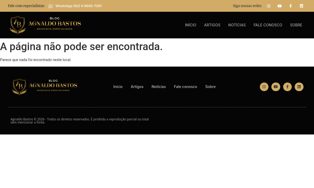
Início (190, 25)
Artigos (212, 25)
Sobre (296, 25)
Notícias (237, 25)
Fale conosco (268, 25)
